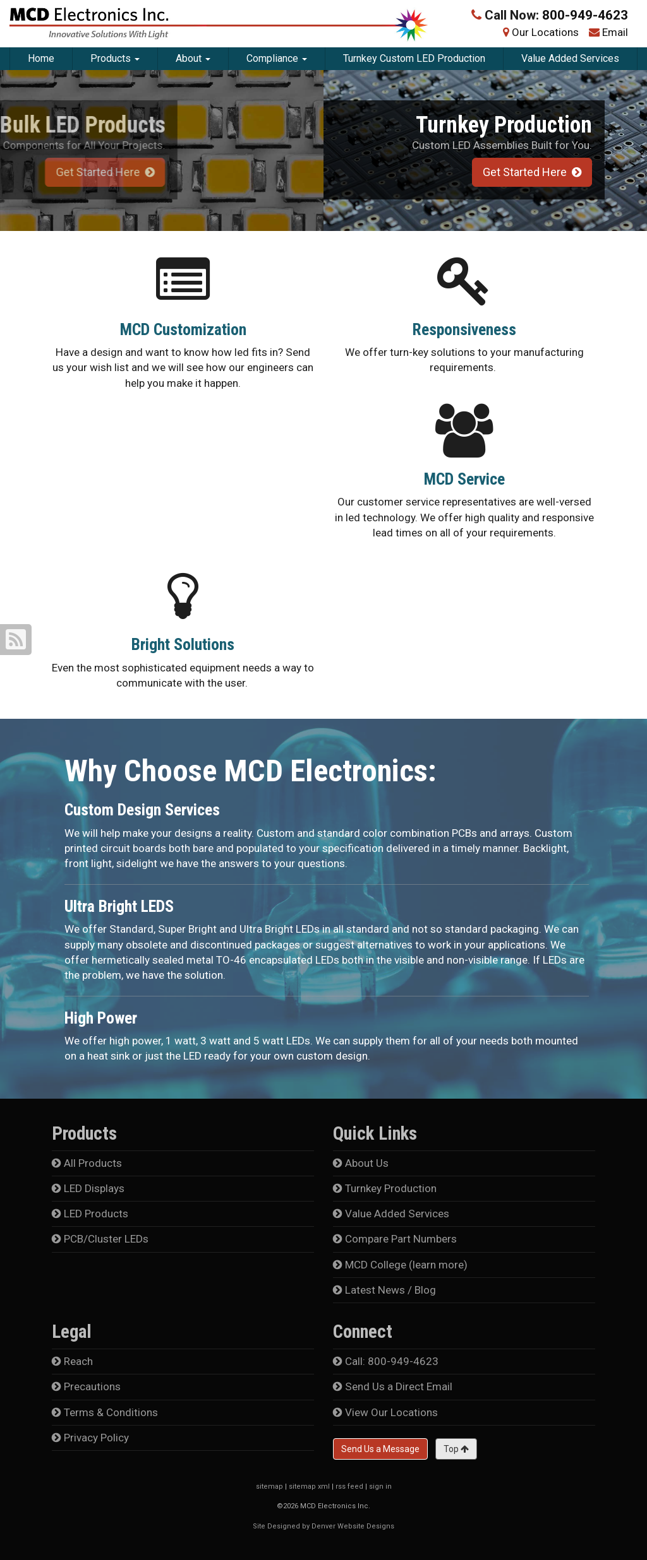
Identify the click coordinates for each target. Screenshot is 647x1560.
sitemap (269, 1486)
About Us (361, 1163)
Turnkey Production (385, 1188)
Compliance (276, 58)
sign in (380, 1486)
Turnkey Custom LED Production (414, 58)
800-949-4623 (585, 15)
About (193, 58)
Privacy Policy (90, 1437)
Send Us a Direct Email (392, 1386)
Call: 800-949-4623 (385, 1361)
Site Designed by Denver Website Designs (323, 1526)
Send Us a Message (380, 1449)
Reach (72, 1361)
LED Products (90, 1213)
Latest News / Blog (384, 1290)
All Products (87, 1163)
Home (41, 58)
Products (115, 58)
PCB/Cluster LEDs (100, 1238)
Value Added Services (570, 58)
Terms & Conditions (105, 1412)
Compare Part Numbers (395, 1238)
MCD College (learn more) (400, 1264)
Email (615, 32)
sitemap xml (309, 1486)
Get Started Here (529, 172)
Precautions (86, 1386)
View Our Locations (385, 1412)
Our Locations (545, 32)
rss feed (349, 1486)
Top (456, 1449)
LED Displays (88, 1188)
